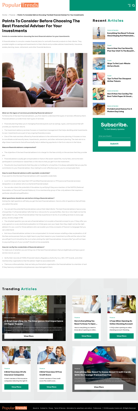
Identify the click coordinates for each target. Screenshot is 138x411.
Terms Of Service (60, 408)
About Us (36, 408)
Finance (12, 15)
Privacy (51, 408)
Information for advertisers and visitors (79, 408)
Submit (114, 143)
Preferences (97, 408)
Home (4, 15)
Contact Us (44, 408)
